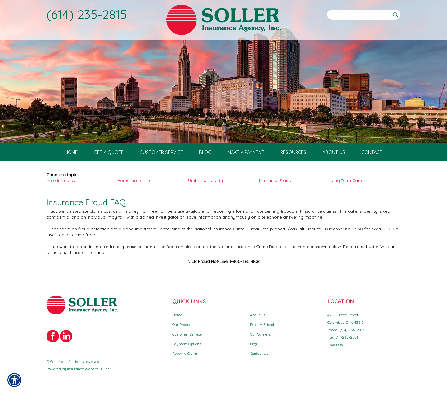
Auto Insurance (61, 180)
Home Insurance (133, 180)
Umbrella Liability (205, 180)
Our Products (183, 324)
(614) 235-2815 (87, 14)
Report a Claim (184, 353)
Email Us (335, 344)
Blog (253, 343)
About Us (257, 315)
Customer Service (187, 334)
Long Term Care (346, 180)
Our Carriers (260, 334)
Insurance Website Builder (89, 369)
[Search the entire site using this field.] (358, 14)
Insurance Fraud (275, 180)
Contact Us (259, 353)
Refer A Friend (262, 324)
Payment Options (186, 343)
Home (177, 315)
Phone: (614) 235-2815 (345, 329)
